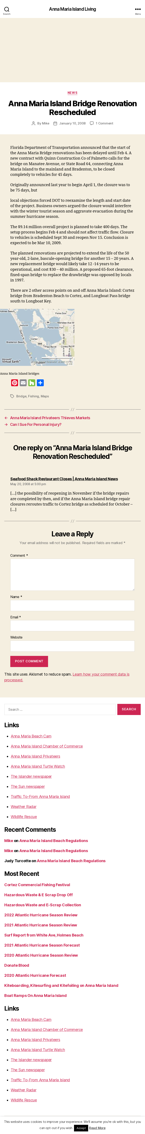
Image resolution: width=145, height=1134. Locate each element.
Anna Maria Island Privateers (35, 756)
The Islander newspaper (31, 776)
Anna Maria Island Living (72, 9)
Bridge (21, 396)
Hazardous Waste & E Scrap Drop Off (38, 895)
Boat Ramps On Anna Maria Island (35, 995)
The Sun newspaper (28, 786)
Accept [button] (81, 1128)
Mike (45, 123)
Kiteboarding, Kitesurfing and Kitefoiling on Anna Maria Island (61, 985)
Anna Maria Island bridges (19, 374)
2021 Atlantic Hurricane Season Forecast (42, 945)
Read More (97, 1128)
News (72, 92)
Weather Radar (23, 806)
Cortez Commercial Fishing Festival (37, 885)
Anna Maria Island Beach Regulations (53, 840)
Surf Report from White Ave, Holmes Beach (43, 935)
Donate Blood (16, 965)
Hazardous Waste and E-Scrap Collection (42, 905)
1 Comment (104, 123)
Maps (45, 396)
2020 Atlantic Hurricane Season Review (41, 955)
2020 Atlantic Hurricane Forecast (35, 975)
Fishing (33, 396)
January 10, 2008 (72, 123)
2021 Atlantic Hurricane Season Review (40, 925)
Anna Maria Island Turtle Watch (38, 766)
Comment (19, 556)
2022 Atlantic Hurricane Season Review (40, 915)
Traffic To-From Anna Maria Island (40, 796)
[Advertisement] (72, 50)
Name (16, 597)
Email (15, 617)
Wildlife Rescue (24, 816)
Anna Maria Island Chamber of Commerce (47, 746)
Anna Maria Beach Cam (31, 736)
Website (16, 637)
